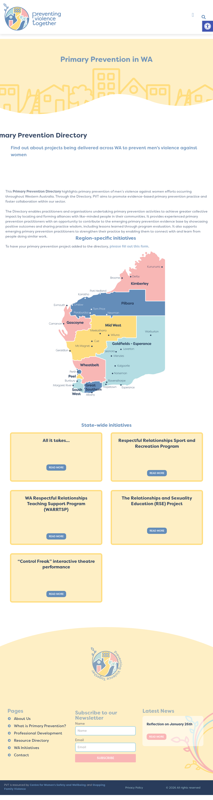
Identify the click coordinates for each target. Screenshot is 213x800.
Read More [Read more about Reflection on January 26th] (156, 736)
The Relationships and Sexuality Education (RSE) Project (157, 501)
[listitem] (117, 304)
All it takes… (56, 440)
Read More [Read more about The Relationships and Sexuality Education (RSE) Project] (157, 530)
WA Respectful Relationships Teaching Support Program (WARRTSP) (56, 503)
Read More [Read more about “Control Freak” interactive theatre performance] (56, 594)
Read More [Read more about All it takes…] (56, 467)
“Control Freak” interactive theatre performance (56, 564)
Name (80, 723)
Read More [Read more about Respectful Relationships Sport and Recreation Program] (157, 473)
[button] (207, 26)
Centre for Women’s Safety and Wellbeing (58, 785)
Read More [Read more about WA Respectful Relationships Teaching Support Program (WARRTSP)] (56, 536)
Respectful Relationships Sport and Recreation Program (156, 443)
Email (79, 740)
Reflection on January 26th (169, 724)
